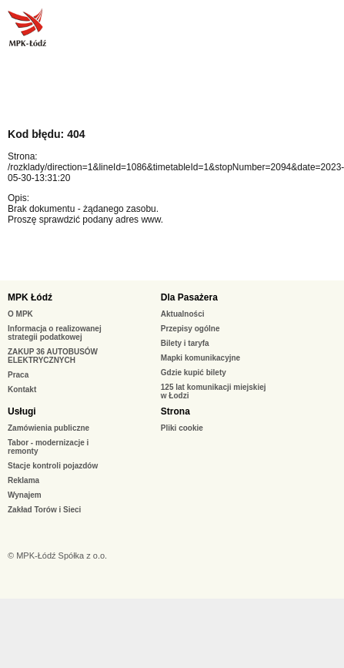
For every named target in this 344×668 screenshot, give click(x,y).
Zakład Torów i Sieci (44, 509)
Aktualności (183, 314)
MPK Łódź (30, 297)
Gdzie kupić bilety (193, 372)
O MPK (20, 314)
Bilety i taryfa (185, 343)
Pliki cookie (182, 428)
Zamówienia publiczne (48, 428)
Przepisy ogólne (190, 328)
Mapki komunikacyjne (200, 358)
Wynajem (25, 495)
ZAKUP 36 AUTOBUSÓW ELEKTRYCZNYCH (53, 355)
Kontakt (22, 389)
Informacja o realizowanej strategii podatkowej (55, 332)
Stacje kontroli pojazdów (53, 466)
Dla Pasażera (189, 297)
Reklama (23, 480)
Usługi (22, 411)
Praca (18, 375)
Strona (175, 411)
